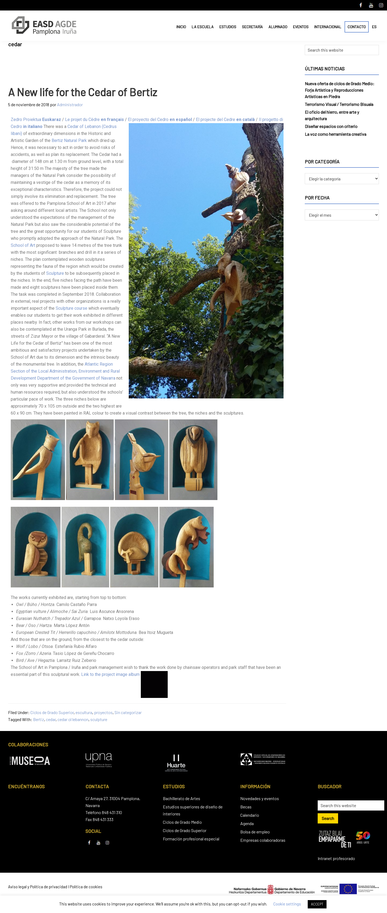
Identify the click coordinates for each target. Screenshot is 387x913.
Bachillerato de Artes (181, 798)
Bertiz (38, 719)
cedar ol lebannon (73, 719)
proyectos (103, 712)
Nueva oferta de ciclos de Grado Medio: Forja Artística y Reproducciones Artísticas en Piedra (339, 90)
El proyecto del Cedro (160, 119)
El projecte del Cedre (225, 119)
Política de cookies (86, 886)
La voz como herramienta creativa (335, 134)
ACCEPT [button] (317, 904)
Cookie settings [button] (287, 903)
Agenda (247, 823)
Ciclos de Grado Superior (52, 712)
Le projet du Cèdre (94, 119)
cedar (51, 719)
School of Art (23, 245)
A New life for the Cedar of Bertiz (82, 91)
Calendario (249, 815)
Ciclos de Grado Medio (182, 822)
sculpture (98, 719)
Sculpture (55, 273)
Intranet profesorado (336, 858)
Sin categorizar (128, 712)
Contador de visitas (187, 674)
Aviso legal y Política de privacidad (37, 886)
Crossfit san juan (222, 674)
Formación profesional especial (191, 838)
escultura (84, 712)
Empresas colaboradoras (262, 840)
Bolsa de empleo (255, 831)
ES (374, 26)
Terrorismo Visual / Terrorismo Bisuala (339, 104)
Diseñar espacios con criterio (331, 126)
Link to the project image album (110, 674)
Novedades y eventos (259, 798)
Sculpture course (71, 308)
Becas (246, 806)
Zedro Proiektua (36, 119)
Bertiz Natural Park (69, 140)
